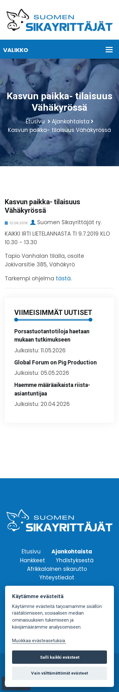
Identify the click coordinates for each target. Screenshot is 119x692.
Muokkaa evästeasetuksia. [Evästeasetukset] (39, 640)
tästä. (64, 278)
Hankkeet (32, 560)
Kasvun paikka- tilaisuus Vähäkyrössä (59, 130)
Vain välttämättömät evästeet (59, 673)
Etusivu (35, 121)
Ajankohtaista (70, 121)
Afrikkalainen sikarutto (57, 568)
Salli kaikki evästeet (59, 657)
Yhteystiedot (56, 577)
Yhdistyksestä (75, 560)
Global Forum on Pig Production (55, 362)
